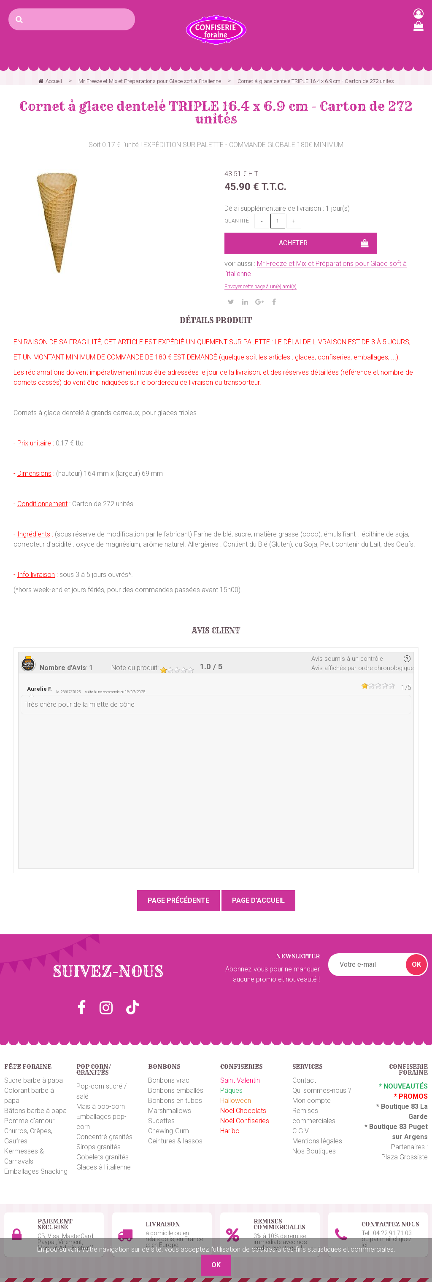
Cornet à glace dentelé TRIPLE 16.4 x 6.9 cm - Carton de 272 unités (216, 112)
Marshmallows (169, 1111)
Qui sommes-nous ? (321, 1090)
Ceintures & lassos (175, 1141)
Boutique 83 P (391, 1127)
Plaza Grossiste (404, 1157)
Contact (304, 1080)
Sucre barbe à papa (33, 1080)
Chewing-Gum (168, 1131)
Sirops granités (98, 1147)
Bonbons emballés (175, 1090)
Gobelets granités (102, 1157)
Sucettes (161, 1121)
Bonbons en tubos (175, 1101)
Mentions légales (317, 1141)
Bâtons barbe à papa (35, 1111)
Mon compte (311, 1101)
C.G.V (300, 1131)
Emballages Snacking (36, 1171)
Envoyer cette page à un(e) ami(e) (260, 287)
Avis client (216, 631)
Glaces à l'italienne (103, 1167)
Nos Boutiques (314, 1151)
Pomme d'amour (29, 1121)
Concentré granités (104, 1137)
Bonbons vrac (168, 1080)
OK (416, 964)
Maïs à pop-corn (100, 1106)
